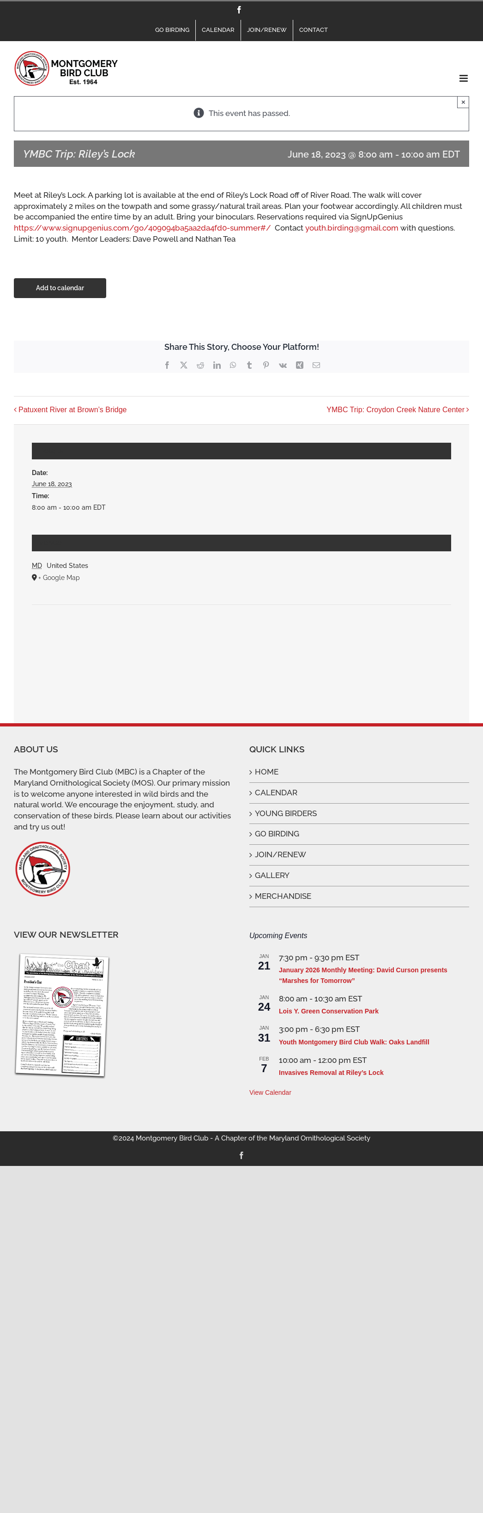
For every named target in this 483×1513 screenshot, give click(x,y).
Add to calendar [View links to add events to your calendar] (60, 288)
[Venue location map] (241, 633)
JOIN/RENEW (280, 854)
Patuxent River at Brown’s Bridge (72, 410)
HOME (266, 771)
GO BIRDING (277, 833)
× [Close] (463, 102)
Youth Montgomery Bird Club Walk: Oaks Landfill (354, 1042)
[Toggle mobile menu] (464, 78)
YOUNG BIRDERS (286, 813)
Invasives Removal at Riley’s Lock (331, 1072)
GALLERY (272, 875)
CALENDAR (276, 792)
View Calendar (270, 1092)
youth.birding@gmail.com (351, 227)
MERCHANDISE (283, 896)
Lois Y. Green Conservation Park (329, 1011)
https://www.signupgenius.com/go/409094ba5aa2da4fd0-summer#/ (142, 227)
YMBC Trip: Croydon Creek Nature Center (395, 410)
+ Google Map (59, 577)
